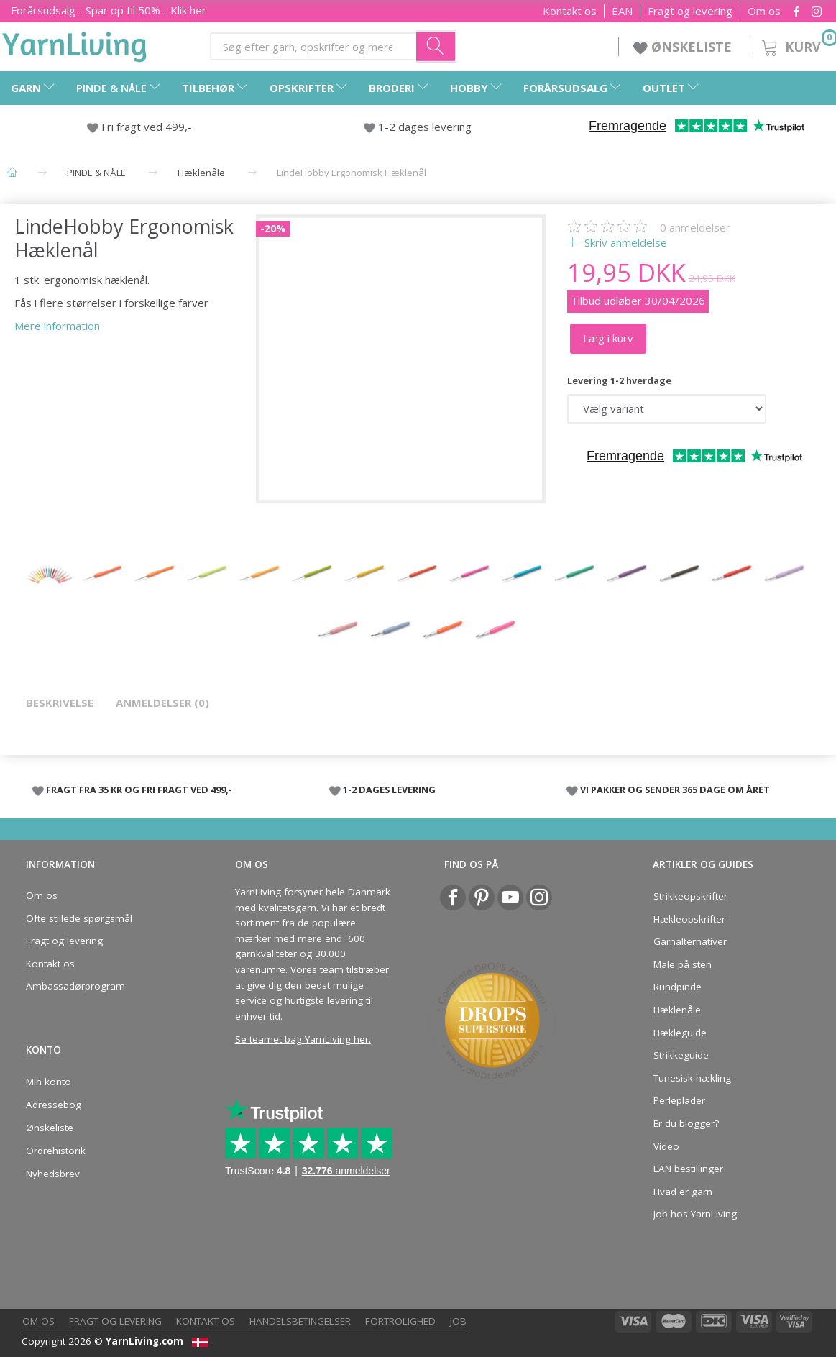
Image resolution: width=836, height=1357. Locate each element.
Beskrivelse (59, 702)
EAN (622, 11)
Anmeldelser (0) (162, 702)
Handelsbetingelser (300, 1321)
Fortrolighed (400, 1321)
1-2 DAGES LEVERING (389, 789)
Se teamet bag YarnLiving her (302, 1039)
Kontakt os (570, 11)
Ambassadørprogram (75, 985)
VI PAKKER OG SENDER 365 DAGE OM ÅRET (675, 789)
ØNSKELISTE (684, 46)
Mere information (57, 326)
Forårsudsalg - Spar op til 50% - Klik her (108, 10)
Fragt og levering (690, 11)
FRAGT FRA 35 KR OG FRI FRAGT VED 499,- (139, 789)
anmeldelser (695, 227)
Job (458, 1321)
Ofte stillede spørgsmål (79, 918)
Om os (764, 11)
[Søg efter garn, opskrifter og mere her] (436, 46)
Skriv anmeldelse (624, 242)
